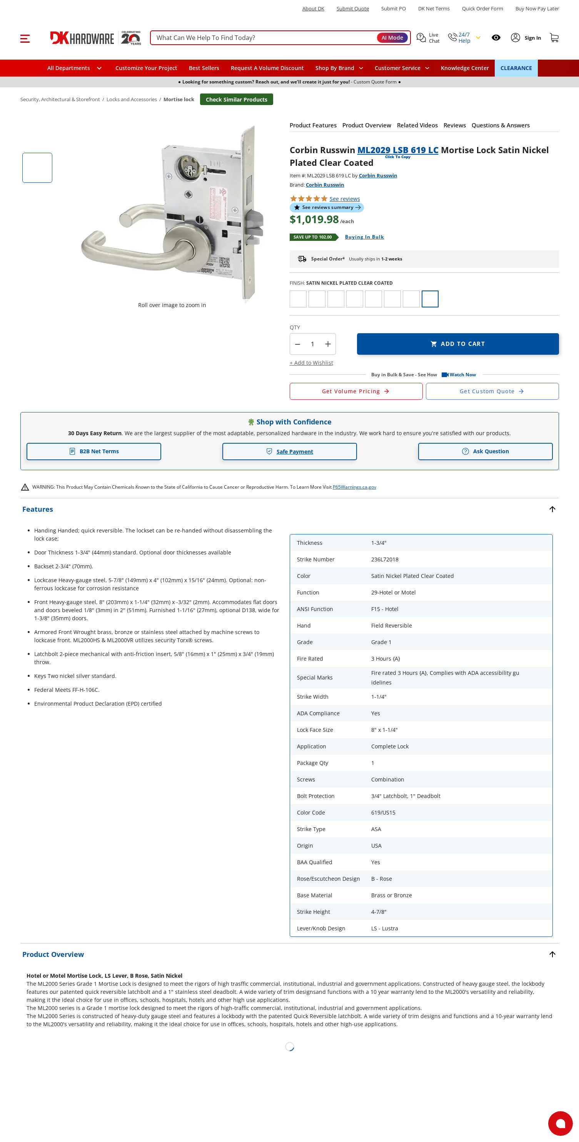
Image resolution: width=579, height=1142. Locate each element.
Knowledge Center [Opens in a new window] (465, 68)
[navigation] (402, 68)
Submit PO (393, 8)
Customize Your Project (146, 68)
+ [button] (328, 344)
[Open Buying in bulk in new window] (361, 237)
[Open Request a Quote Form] (356, 391)
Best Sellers (204, 68)
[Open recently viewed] (496, 37)
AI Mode (392, 37)
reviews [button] (345, 198)
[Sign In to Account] (532, 38)
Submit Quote (353, 8)
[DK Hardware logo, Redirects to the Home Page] (87, 37)
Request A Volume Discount (267, 68)
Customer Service (397, 68)
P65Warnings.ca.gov (354, 487)
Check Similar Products (236, 99)
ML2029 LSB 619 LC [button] (398, 149)
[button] (24, 38)
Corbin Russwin (378, 175)
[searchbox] (280, 38)
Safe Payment (289, 451)
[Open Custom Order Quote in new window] (492, 391)
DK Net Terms (434, 8)
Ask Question (485, 451)
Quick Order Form (482, 8)
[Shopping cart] (554, 37)
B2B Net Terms (94, 451)
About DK (313, 8)
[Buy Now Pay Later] (537, 8)
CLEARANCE (516, 68)
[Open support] (560, 1123)
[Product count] (312, 344)
